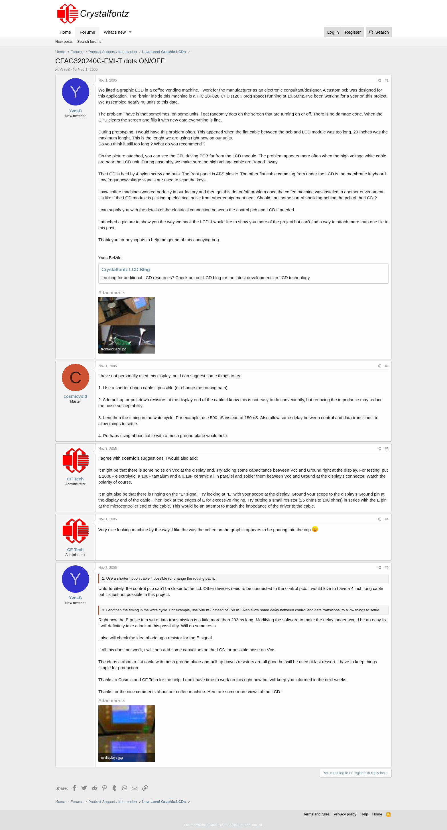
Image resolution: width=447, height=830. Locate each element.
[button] (130, 32)
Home (65, 32)
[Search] (379, 32)
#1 (387, 80)
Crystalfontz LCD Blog (125, 269)
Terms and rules (316, 814)
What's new (115, 32)
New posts (64, 41)
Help (364, 814)
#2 (387, 366)
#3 (387, 449)
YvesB (65, 69)
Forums (87, 32)
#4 (387, 519)
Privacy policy (345, 814)
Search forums (89, 41)
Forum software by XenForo (223, 825)
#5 (387, 568)
